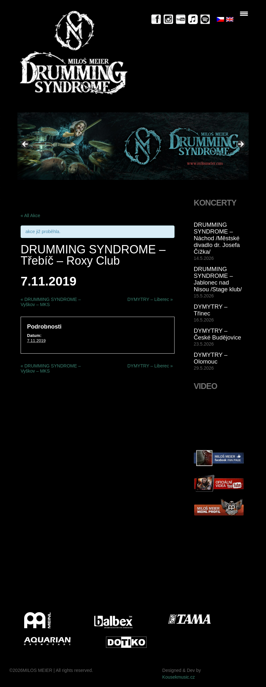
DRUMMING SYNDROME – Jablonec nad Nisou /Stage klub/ (218, 279)
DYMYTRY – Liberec (150, 299)
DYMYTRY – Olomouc (211, 358)
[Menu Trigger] (244, 13)
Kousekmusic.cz (178, 677)
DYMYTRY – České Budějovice (217, 334)
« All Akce (30, 215)
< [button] (25, 144)
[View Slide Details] (133, 146)
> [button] (240, 144)
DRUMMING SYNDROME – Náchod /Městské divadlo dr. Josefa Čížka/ (217, 238)
